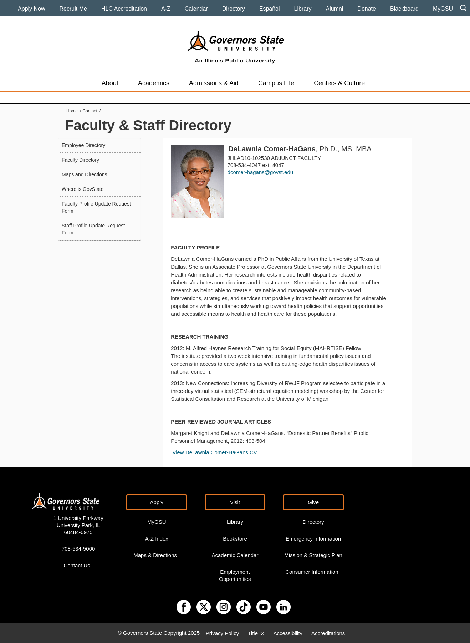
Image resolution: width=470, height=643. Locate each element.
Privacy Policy (222, 633)
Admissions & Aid (214, 83)
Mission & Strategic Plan (313, 555)
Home (72, 110)
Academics (153, 83)
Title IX (256, 633)
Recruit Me (73, 9)
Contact (89, 110)
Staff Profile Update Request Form (93, 229)
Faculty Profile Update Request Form (96, 207)
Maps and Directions (84, 174)
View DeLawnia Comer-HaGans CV (214, 452)
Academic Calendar (235, 555)
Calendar (196, 9)
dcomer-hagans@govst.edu (260, 172)
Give (313, 502)
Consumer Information (311, 572)
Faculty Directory (80, 160)
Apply (157, 502)
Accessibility (287, 633)
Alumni (334, 9)
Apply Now (31, 9)
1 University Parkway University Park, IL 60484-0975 (78, 525)
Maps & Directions (155, 555)
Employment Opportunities (235, 575)
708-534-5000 (78, 549)
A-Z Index (156, 539)
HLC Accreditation (124, 9)
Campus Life (276, 83)
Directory (233, 9)
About (110, 83)
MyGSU (443, 9)
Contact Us (76, 565)
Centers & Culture (339, 83)
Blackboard (404, 9)
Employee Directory (83, 145)
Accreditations (328, 633)
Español (269, 9)
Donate (366, 9)
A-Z (165, 9)
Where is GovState (83, 189)
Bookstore (235, 539)
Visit (235, 502)
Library (303, 9)
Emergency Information (313, 539)
